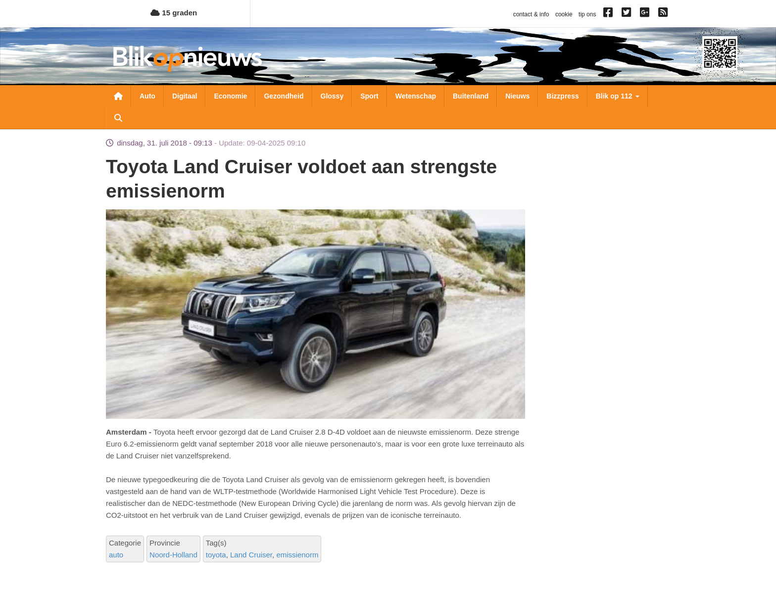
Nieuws (517, 96)
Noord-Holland (173, 554)
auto (116, 554)
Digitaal (184, 96)
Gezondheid (283, 96)
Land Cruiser (251, 554)
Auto (147, 96)
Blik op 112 (617, 96)
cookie (564, 14)
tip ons (587, 14)
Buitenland (470, 96)
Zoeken (118, 118)
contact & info (531, 14)
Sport (369, 96)
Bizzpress (562, 96)
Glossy (332, 96)
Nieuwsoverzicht (118, 96)
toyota (216, 554)
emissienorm (297, 554)
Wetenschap (415, 96)
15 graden (173, 12)
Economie (230, 96)
